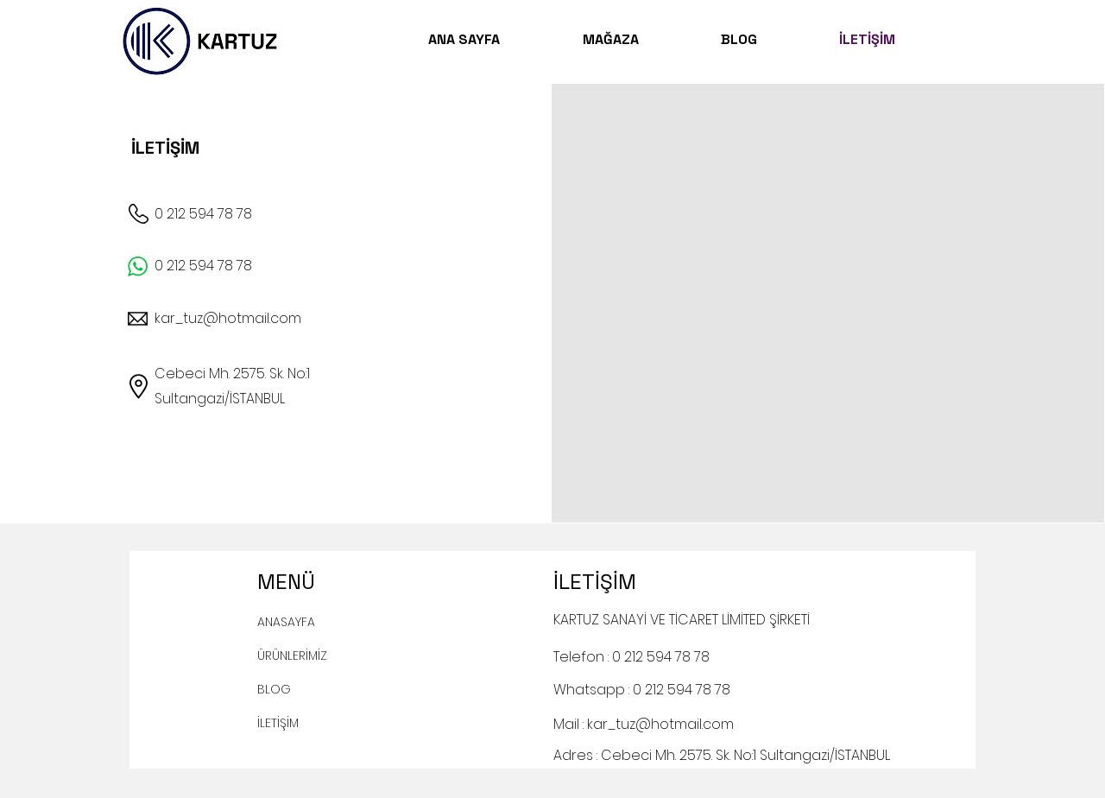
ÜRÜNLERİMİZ (292, 655)
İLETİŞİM (278, 723)
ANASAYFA (286, 621)
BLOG (274, 689)
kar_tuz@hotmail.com (228, 318)
